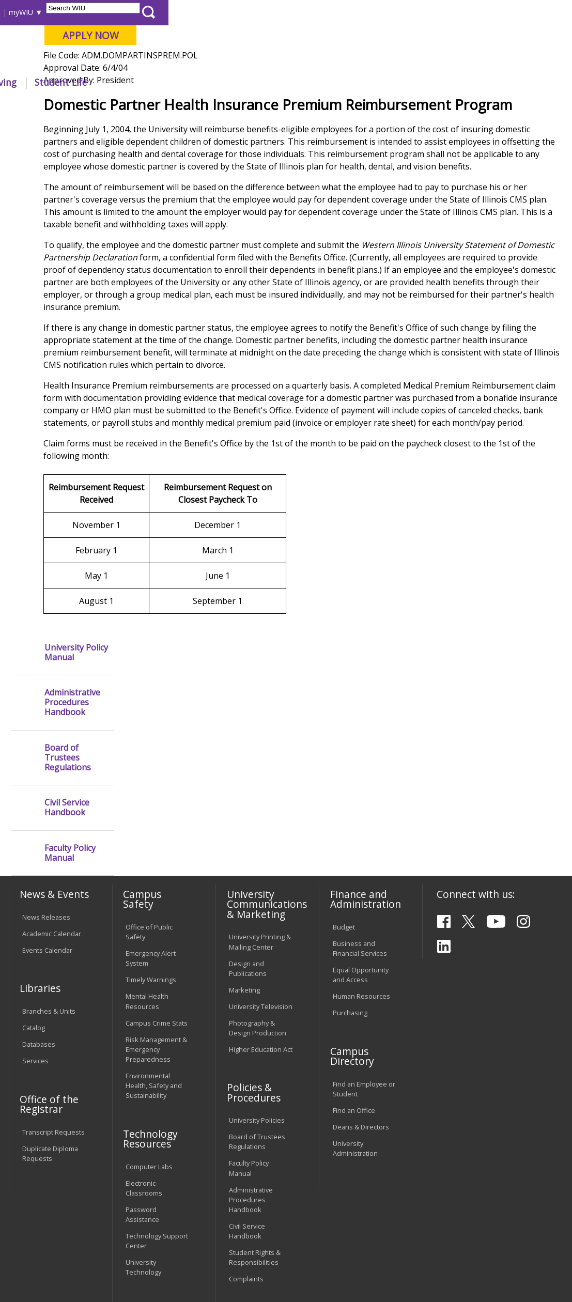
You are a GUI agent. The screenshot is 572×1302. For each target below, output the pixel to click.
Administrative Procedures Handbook (72, 194)
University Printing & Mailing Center (260, 835)
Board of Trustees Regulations (67, 249)
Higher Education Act (260, 943)
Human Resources (361, 890)
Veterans (227, 1231)
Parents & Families (43, 12)
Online (291, 61)
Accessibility (47, 1231)
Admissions (208, 82)
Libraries (242, 12)
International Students (155, 12)
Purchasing (350, 906)
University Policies (257, 1014)
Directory (347, 12)
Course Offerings (294, 12)
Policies (186, 106)
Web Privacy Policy (226, 1272)
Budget (344, 821)
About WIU (78, 82)
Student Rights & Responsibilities (255, 1151)
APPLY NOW (494, 35)
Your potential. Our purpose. (112, 61)
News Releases (46, 811)
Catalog (33, 921)
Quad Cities (246, 61)
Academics (142, 82)
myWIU (424, 12)
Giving (406, 82)
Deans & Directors (361, 1021)
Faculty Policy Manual (70, 343)
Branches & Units (48, 905)
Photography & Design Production (257, 922)
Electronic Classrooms (144, 1082)
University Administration (355, 1042)
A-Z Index (387, 12)
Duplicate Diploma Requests (50, 1047)
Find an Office (354, 1004)
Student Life (465, 82)
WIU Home (145, 106)
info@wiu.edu (475, 1278)
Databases (38, 938)
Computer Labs (149, 1060)
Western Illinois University (159, 44)
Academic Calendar (51, 827)
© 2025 (35, 1272)
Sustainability (171, 1231)
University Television (260, 900)
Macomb (196, 61)
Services (35, 954)
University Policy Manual (76, 143)
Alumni (266, 82)
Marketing (244, 884)
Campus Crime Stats (157, 917)
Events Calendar (47, 844)
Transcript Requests (53, 1026)
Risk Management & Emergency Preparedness (156, 943)
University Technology (143, 1161)
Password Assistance (142, 1108)
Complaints (246, 1172)
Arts (309, 82)
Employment (107, 1231)
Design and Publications (248, 862)
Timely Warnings (151, 874)
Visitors (96, 12)
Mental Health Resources (147, 895)
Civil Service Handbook (66, 298)
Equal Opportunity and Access (361, 868)
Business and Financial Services (360, 842)
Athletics (356, 82)
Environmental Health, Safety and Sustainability (154, 979)
